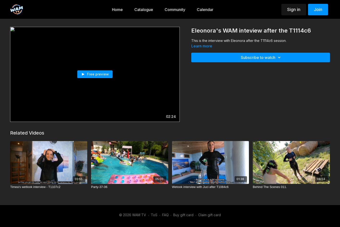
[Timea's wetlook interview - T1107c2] (48, 187)
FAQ (165, 215)
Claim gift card (209, 215)
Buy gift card (183, 215)
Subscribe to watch (261, 57)
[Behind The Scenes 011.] (291, 187)
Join (318, 9)
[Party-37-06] (129, 187)
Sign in (293, 9)
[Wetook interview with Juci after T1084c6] (210, 187)
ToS (154, 215)
